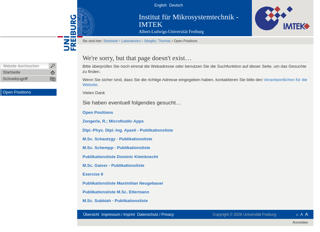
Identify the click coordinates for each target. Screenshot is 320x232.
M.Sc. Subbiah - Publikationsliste (115, 200)
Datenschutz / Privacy (155, 214)
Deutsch (176, 5)
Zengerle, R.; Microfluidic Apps (113, 121)
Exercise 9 (92, 174)
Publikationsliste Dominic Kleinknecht (120, 156)
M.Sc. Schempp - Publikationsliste (116, 147)
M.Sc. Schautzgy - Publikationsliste (117, 139)
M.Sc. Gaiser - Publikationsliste (113, 165)
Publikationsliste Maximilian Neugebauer (122, 183)
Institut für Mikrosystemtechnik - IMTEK (188, 20)
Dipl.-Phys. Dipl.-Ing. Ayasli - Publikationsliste (127, 130)
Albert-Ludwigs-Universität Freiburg (171, 31)
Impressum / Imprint (118, 214)
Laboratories (131, 41)
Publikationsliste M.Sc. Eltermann (115, 192)
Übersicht (91, 214)
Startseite (110, 41)
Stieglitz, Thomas (157, 41)
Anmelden (300, 222)
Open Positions (97, 112)
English (160, 5)
